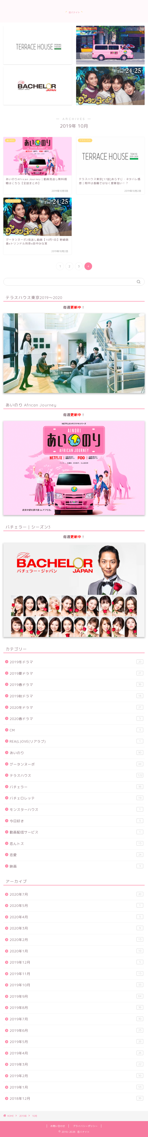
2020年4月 (76, 916)
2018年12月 (76, 1098)
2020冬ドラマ (76, 707)
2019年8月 (76, 1007)
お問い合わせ (57, 1126)
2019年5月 (76, 1041)
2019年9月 (76, 996)
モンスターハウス (76, 809)
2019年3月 (76, 1064)
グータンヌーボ (76, 764)
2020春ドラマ (76, 718)
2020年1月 (76, 951)
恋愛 (76, 854)
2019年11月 (76, 973)
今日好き (76, 820)
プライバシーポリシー (85, 1126)
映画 (76, 866)
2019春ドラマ (76, 684)
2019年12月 (76, 962)
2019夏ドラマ (76, 673)
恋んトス (76, 843)
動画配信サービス (76, 832)
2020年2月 (76, 939)
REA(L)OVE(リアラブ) (76, 741)
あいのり (76, 752)
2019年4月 (76, 1053)
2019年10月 (76, 984)
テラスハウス (76, 775)
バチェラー (76, 786)
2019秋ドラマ (76, 696)
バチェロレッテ (76, 798)
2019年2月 (76, 1075)
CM (76, 730)
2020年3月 (76, 928)
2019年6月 (76, 1030)
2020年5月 (76, 905)
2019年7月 (76, 1019)
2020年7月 (76, 894)
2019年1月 (76, 1087)
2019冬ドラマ (76, 661)
